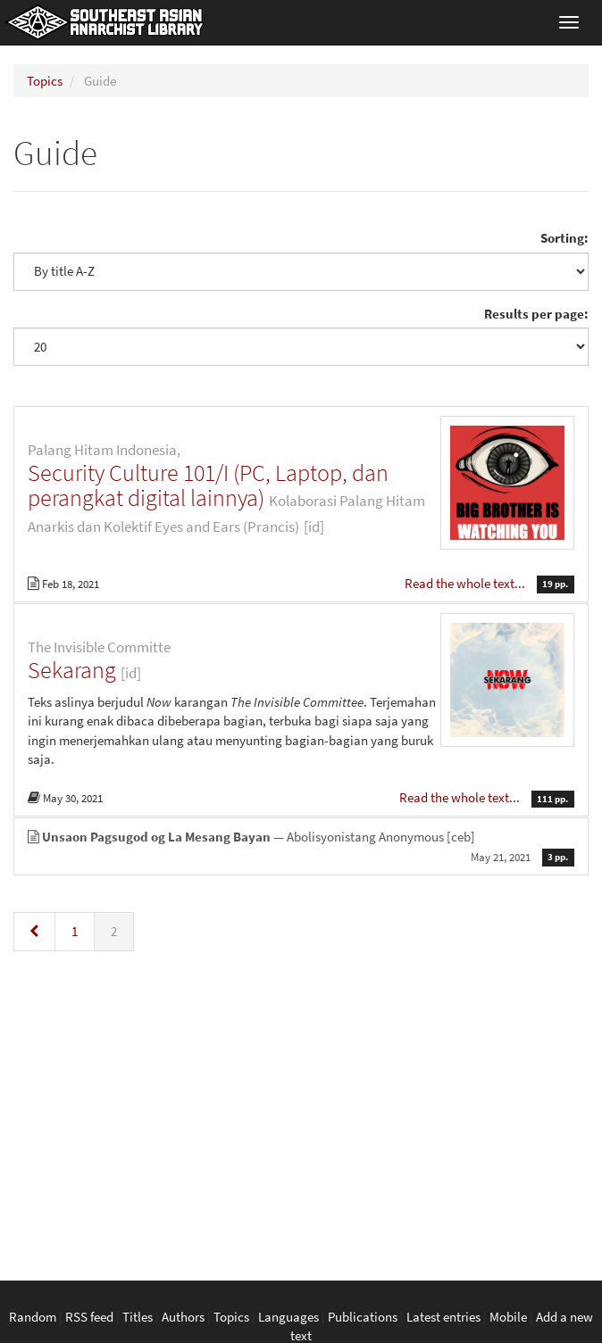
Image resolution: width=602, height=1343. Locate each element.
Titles (137, 1316)
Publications (362, 1316)
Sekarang (72, 669)
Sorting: (564, 237)
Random (32, 1316)
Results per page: (536, 313)
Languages (288, 1316)
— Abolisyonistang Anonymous (301, 847)
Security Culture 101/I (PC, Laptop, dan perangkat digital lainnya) (208, 485)
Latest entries (443, 1316)
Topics (45, 80)
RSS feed (89, 1316)
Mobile (508, 1316)
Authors (183, 1316)
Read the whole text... (466, 583)
